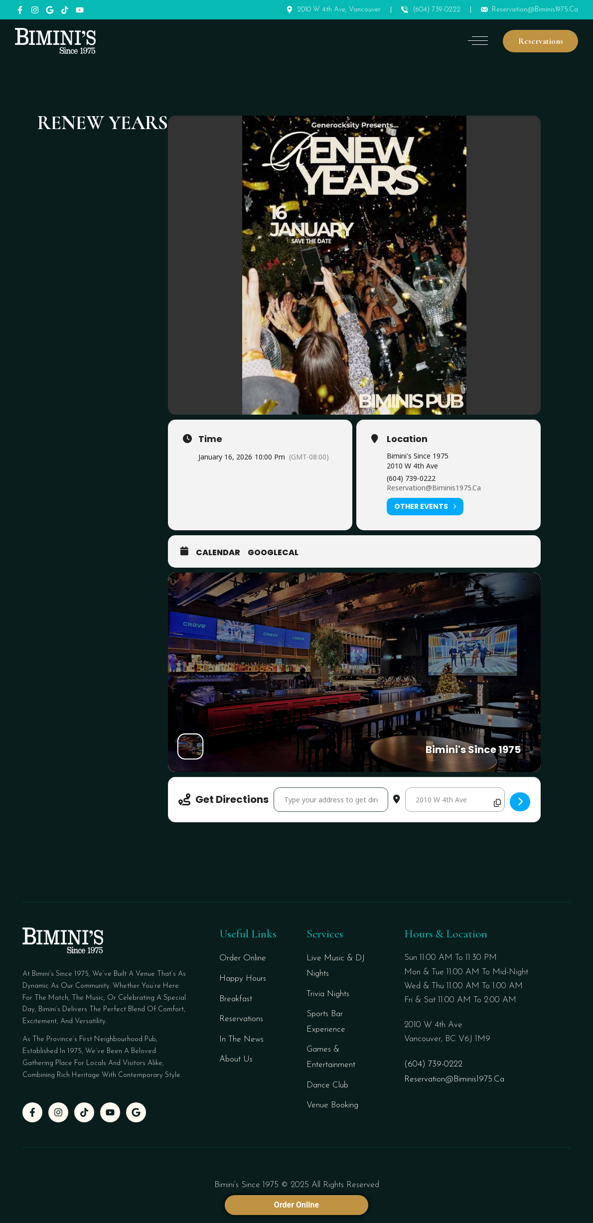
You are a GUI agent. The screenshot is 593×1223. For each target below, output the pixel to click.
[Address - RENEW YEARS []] (331, 799)
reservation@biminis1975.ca (434, 487)
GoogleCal (273, 553)
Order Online (296, 1205)
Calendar (218, 553)
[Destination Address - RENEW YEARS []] (455, 799)
